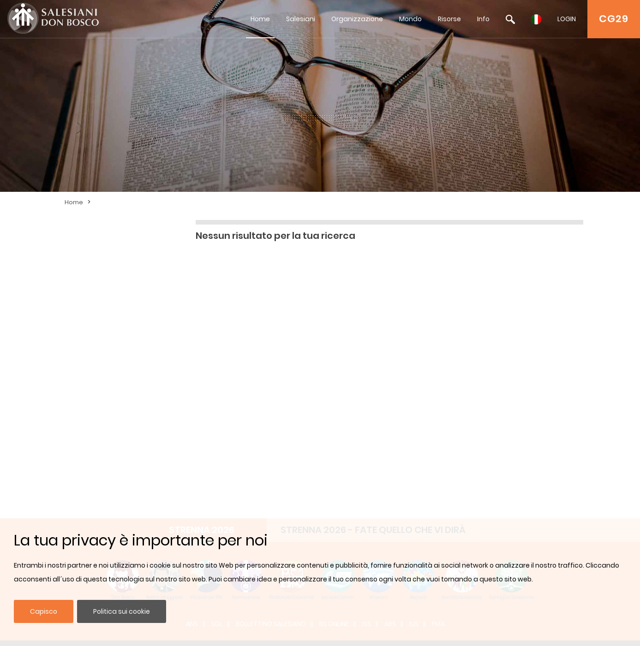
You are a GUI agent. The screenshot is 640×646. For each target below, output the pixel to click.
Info (483, 19)
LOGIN (566, 19)
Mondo (410, 19)
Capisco (43, 611)
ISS (366, 362)
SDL (216, 362)
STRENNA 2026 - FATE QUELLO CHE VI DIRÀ (373, 267)
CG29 (613, 19)
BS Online (334, 362)
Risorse (449, 19)
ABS (390, 362)
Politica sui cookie (121, 611)
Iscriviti (452, 455)
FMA (438, 362)
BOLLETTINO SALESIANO (271, 362)
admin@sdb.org (188, 476)
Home (260, 19)
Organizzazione (357, 19)
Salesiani (300, 19)
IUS (414, 362)
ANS (192, 362)
